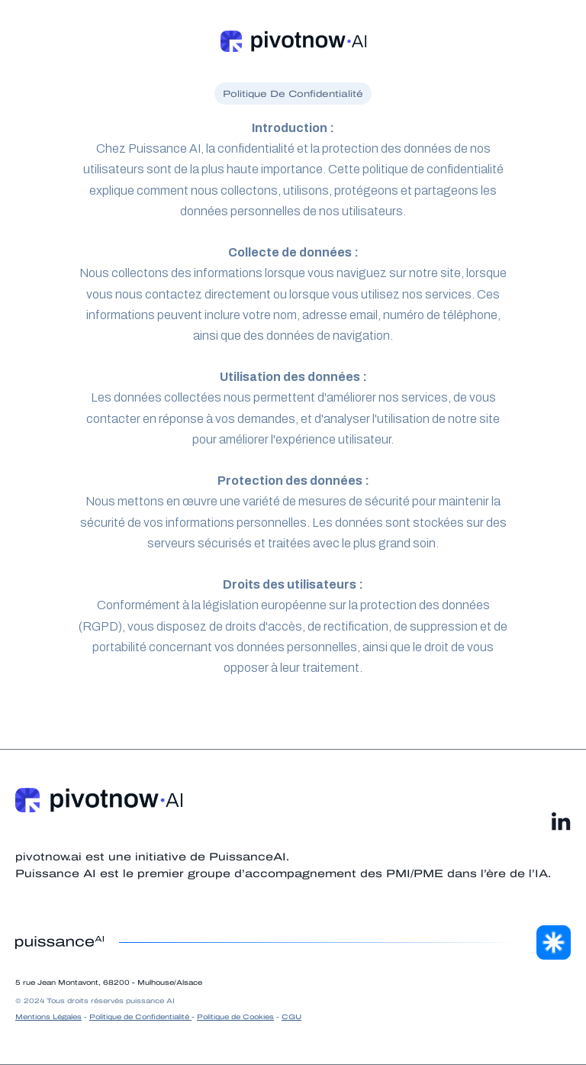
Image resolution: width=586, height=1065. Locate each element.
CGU (291, 1017)
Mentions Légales (48, 1017)
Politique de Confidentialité (140, 1017)
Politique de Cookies (235, 1017)
